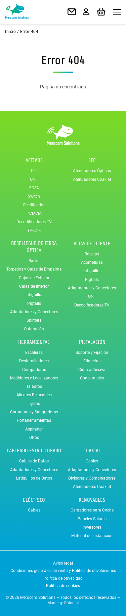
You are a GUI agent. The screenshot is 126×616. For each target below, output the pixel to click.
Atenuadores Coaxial (92, 179)
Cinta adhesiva (92, 369)
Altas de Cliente (92, 244)
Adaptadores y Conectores (34, 312)
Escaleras (34, 352)
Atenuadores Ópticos (92, 170)
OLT (34, 170)
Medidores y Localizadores (34, 378)
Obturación (34, 329)
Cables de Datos (34, 461)
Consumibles (92, 378)
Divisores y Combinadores (92, 478)
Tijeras (34, 403)
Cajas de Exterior (34, 278)
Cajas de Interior (34, 286)
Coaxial (92, 451)
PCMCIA (34, 213)
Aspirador (34, 429)
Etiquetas (91, 361)
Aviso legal (63, 563)
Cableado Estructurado (34, 451)
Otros (34, 437)
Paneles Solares (92, 519)
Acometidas (92, 262)
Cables (92, 461)
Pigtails (34, 303)
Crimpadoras (34, 369)
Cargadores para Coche (92, 510)
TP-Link (34, 230)
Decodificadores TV (34, 221)
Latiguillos (34, 294)
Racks (34, 260)
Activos (34, 160)
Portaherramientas (34, 420)
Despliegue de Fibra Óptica (34, 246)
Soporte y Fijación (92, 352)
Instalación (92, 342)
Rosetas (92, 254)
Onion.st (71, 603)
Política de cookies (63, 585)
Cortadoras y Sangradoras (34, 412)
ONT (34, 179)
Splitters (34, 320)
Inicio (10, 31)
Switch (34, 196)
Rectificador (34, 205)
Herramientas (34, 342)
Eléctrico (34, 500)
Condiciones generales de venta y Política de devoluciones (63, 570)
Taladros (34, 386)
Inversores (92, 527)
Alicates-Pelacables (34, 395)
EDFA (34, 188)
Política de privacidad (63, 578)
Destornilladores (34, 361)
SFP (92, 160)
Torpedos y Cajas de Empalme (33, 269)
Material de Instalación (92, 535)
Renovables (92, 500)
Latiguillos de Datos (34, 478)
